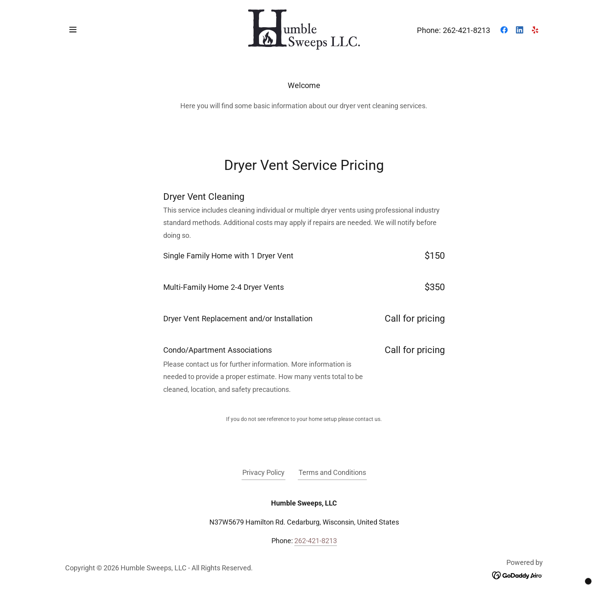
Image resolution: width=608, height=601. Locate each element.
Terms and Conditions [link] (332, 472)
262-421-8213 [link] (466, 30)
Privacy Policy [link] (263, 472)
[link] (304, 29)
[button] (73, 29)
